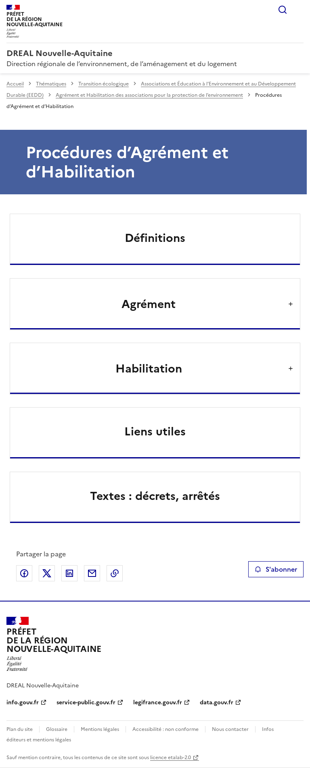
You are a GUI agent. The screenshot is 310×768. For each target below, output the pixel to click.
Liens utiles (155, 431)
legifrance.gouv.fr (157, 702)
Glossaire (56, 729)
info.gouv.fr (22, 702)
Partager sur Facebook (24, 573)
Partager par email (92, 573)
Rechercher (282, 10)
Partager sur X (47, 573)
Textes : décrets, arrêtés (155, 496)
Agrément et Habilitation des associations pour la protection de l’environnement (149, 95)
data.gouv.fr (216, 702)
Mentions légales (100, 729)
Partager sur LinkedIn (69, 573)
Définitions (155, 238)
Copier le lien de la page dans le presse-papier (115, 573)
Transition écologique (103, 83)
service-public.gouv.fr (86, 702)
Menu (299, 10)
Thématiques (51, 83)
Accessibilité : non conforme (165, 729)
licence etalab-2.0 (170, 757)
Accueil (15, 83)
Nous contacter (230, 729)
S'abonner (276, 569)
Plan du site (19, 729)
